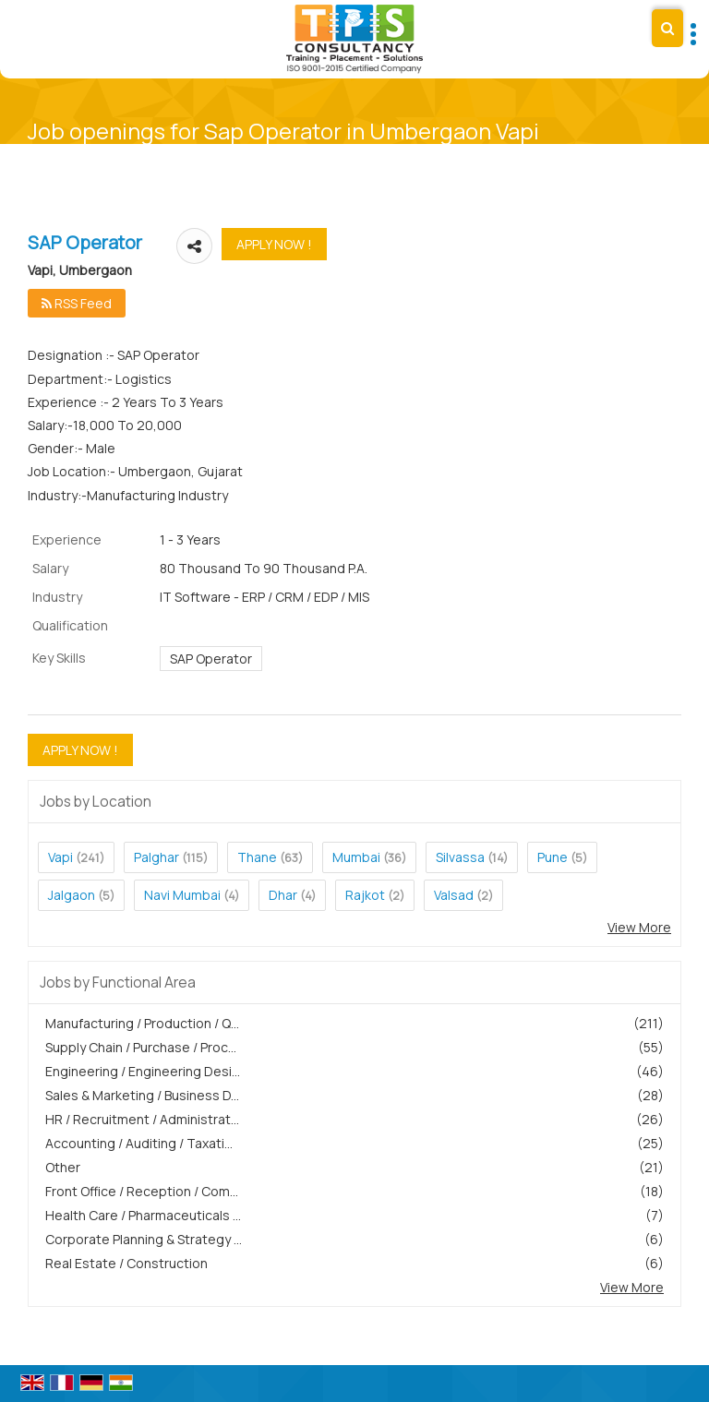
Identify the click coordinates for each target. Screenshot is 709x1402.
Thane (257, 857)
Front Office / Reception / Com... (141, 1191)
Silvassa (460, 857)
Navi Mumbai (182, 895)
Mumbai (356, 857)
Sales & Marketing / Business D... (142, 1095)
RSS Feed (77, 303)
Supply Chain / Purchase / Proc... (140, 1047)
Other (62, 1167)
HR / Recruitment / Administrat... (142, 1119)
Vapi (60, 857)
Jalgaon (71, 895)
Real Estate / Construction (126, 1263)
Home (321, 154)
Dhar (283, 895)
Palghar (156, 857)
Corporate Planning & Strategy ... (143, 1239)
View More (639, 927)
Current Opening (391, 154)
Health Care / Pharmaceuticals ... (143, 1215)
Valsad (454, 895)
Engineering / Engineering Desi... (142, 1071)
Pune (552, 857)
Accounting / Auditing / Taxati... (139, 1143)
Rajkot (365, 895)
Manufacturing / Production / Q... (142, 1023)
